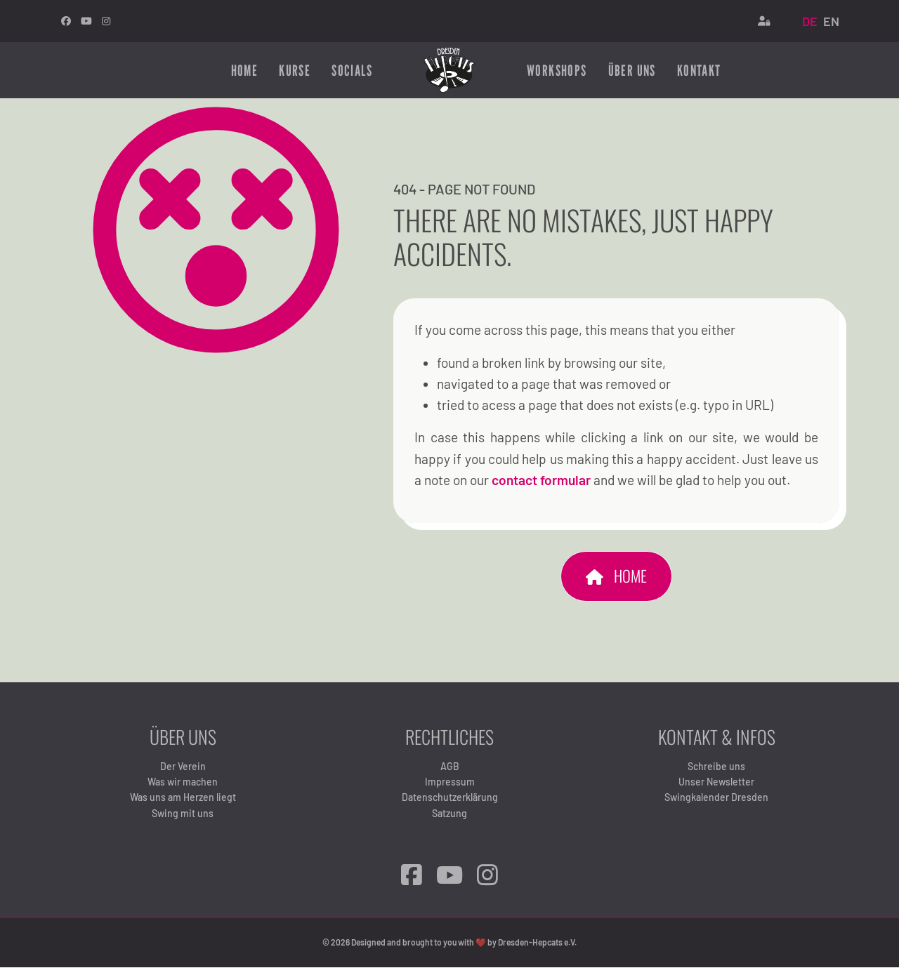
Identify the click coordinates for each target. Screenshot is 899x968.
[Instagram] (106, 21)
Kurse (294, 70)
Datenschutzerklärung (450, 798)
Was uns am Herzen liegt (183, 798)
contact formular (542, 480)
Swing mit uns (183, 813)
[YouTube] (449, 875)
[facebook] (66, 21)
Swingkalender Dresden (716, 798)
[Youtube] (86, 21)
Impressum (450, 782)
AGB (449, 766)
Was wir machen (182, 782)
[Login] (764, 21)
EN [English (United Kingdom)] (831, 21)
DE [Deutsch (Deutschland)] (810, 21)
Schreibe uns (716, 766)
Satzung (449, 813)
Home (244, 70)
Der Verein (183, 766)
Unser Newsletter (716, 782)
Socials (352, 70)
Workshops (557, 70)
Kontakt (699, 70)
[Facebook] (411, 875)
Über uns (632, 70)
